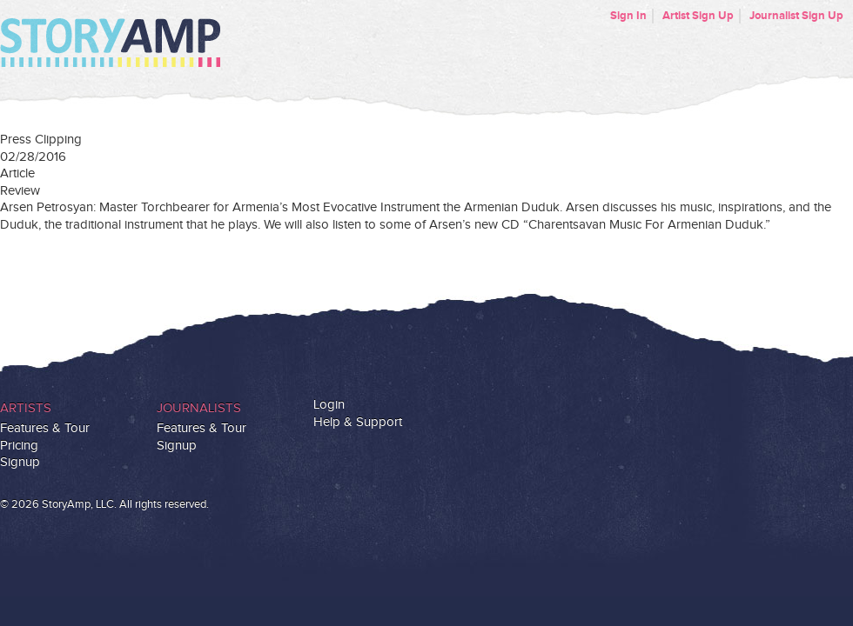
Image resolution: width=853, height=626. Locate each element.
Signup (20, 462)
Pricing (19, 445)
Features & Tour (45, 428)
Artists (25, 408)
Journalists (199, 408)
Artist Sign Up (698, 16)
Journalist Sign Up (796, 16)
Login (329, 404)
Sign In (628, 16)
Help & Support (357, 422)
